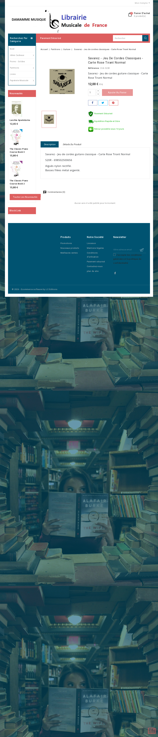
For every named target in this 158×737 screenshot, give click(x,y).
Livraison (91, 243)
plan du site (92, 271)
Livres (13, 74)
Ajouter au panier (117, 92)
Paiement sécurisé (50, 38)
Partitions (22, 68)
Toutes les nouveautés (25, 197)
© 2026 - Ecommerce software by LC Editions (34, 289)
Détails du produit (72, 144)
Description (50, 144)
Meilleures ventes (69, 253)
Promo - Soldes (17, 61)
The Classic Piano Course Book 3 (19, 150)
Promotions (66, 243)
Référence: (94, 68)
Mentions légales (95, 248)
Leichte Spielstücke (20, 120)
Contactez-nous (95, 266)
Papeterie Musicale (22, 81)
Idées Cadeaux (22, 55)
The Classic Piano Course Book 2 (19, 182)
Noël (12, 49)
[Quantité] (92, 92)
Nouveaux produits (69, 248)
